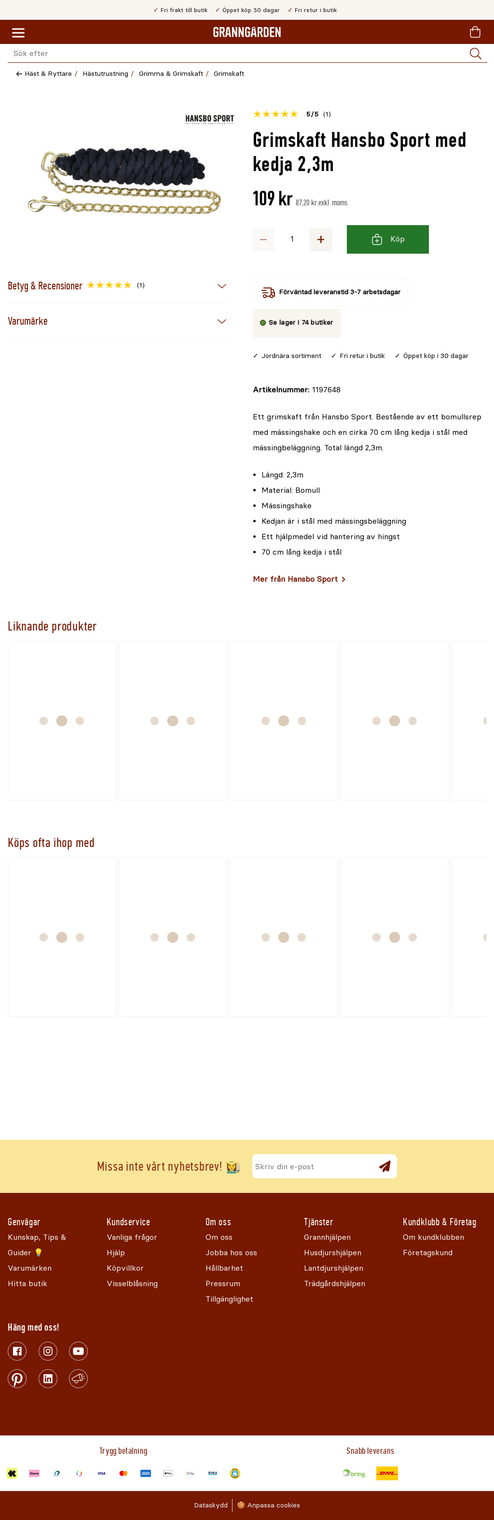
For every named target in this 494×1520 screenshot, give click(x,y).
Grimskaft (229, 74)
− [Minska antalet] (263, 239)
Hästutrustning (105, 74)
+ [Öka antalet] (321, 239)
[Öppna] (124, 181)
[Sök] (475, 53)
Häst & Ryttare (48, 74)
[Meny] (18, 33)
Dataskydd (211, 1505)
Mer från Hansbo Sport (295, 579)
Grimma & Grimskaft (171, 74)
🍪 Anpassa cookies (268, 1505)
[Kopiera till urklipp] (297, 390)
